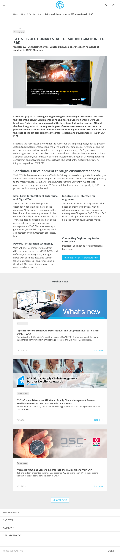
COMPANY (8, 527)
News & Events (28, 14)
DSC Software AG (12, 512)
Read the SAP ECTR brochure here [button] (81, 257)
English (111, 551)
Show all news (60, 499)
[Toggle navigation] (6, 5)
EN (113, 4)
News (39, 14)
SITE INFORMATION (13, 535)
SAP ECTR (8, 520)
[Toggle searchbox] (106, 5)
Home (16, 14)
